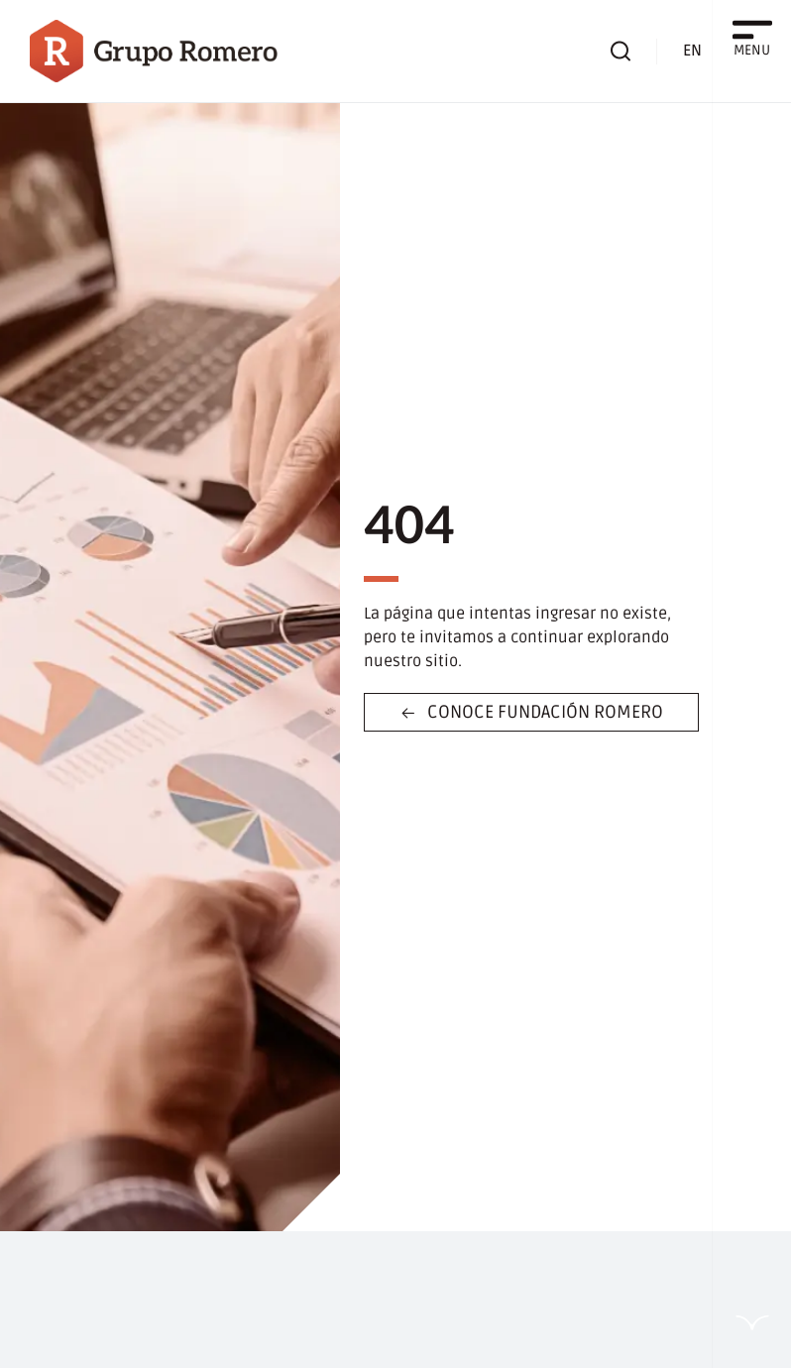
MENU (752, 50)
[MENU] (752, 30)
